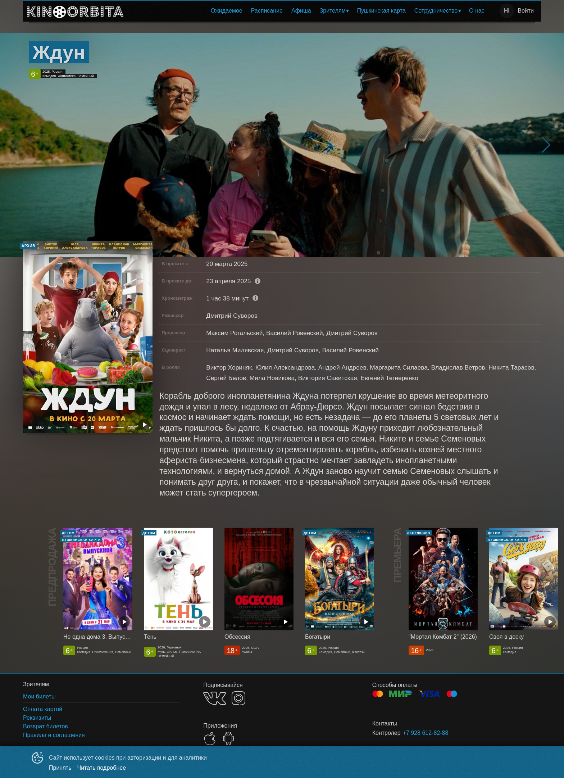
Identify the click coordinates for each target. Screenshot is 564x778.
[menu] (309, 10)
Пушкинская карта (381, 11)
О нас (477, 11)
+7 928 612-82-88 (426, 733)
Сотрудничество (436, 11)
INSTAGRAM (238, 698)
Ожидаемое (226, 11)
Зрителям (333, 11)
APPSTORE (209, 738)
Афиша (301, 11)
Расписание (267, 11)
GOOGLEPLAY (228, 738)
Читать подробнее (101, 768)
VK (214, 698)
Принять (60, 768)
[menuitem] (226, 10)
